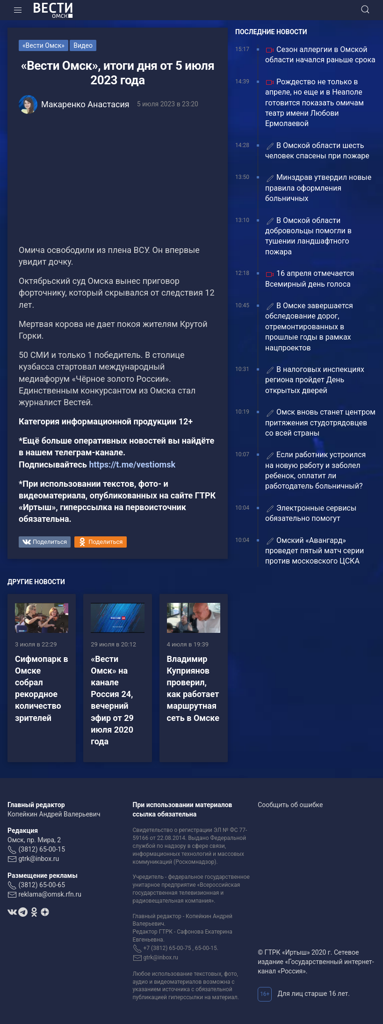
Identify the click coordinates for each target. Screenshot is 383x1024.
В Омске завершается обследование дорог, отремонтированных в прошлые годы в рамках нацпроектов (309, 326)
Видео (83, 45)
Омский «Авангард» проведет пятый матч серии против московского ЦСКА (314, 551)
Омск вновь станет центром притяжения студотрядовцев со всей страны (320, 423)
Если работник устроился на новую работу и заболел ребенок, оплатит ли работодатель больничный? (315, 470)
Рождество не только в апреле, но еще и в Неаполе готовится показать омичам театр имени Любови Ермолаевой (314, 102)
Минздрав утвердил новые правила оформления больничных (318, 188)
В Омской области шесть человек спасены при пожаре (317, 150)
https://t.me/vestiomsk (132, 464)
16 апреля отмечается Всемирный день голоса (309, 278)
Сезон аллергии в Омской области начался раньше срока (320, 54)
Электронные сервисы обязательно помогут (310, 513)
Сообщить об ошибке (290, 805)
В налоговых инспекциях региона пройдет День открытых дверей (314, 380)
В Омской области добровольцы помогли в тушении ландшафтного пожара (308, 236)
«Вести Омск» (43, 45)
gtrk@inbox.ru (38, 858)
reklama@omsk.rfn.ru (49, 894)
